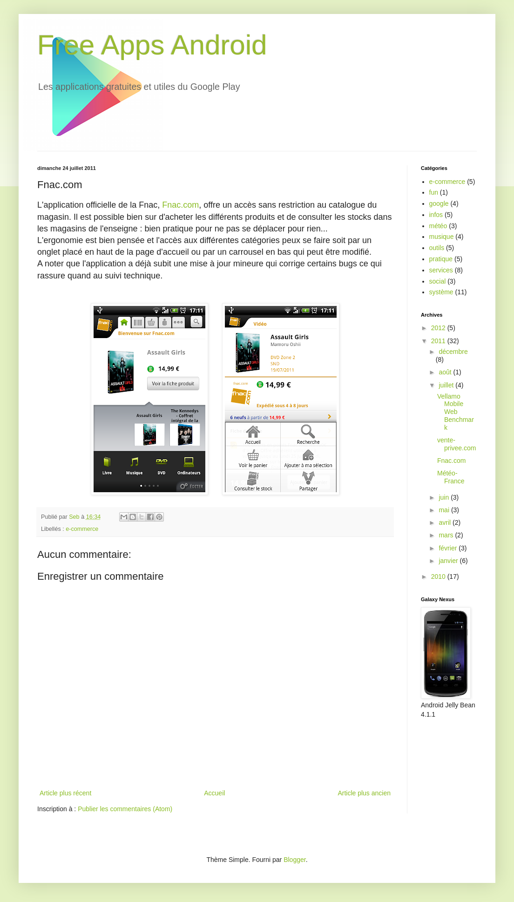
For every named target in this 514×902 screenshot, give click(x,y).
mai (445, 510)
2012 (439, 328)
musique (441, 236)
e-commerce (82, 529)
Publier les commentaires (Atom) (125, 809)
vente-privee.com (456, 444)
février (449, 548)
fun (433, 192)
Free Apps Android (152, 45)
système (441, 292)
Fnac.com (180, 205)
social (437, 281)
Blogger (294, 859)
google (439, 203)
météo (438, 226)
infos (436, 214)
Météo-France (451, 477)
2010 (439, 576)
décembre (453, 351)
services (441, 270)
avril (446, 522)
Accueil (214, 793)
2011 (439, 341)
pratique (441, 259)
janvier (449, 560)
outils (437, 247)
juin (445, 497)
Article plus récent (65, 793)
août (446, 372)
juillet (447, 385)
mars (447, 535)
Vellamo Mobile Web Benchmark (455, 412)
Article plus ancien (364, 793)
